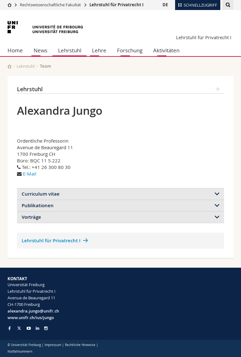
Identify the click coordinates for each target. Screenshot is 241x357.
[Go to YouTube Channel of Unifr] (29, 328)
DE (165, 5)
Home (15, 50)
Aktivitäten (166, 50)
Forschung (129, 50)
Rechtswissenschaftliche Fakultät (51, 5)
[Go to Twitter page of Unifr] (19, 328)
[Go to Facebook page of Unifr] (10, 328)
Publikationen (38, 205)
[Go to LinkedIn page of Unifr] (37, 328)
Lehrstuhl (69, 50)
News (40, 50)
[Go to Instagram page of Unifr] (46, 328)
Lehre (99, 50)
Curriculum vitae (41, 194)
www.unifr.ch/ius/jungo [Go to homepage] (31, 317)
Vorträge (31, 217)
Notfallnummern (20, 351)
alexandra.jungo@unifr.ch (33, 311)
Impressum (53, 345)
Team (45, 66)
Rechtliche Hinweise (80, 345)
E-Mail (29, 174)
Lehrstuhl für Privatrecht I (116, 5)
